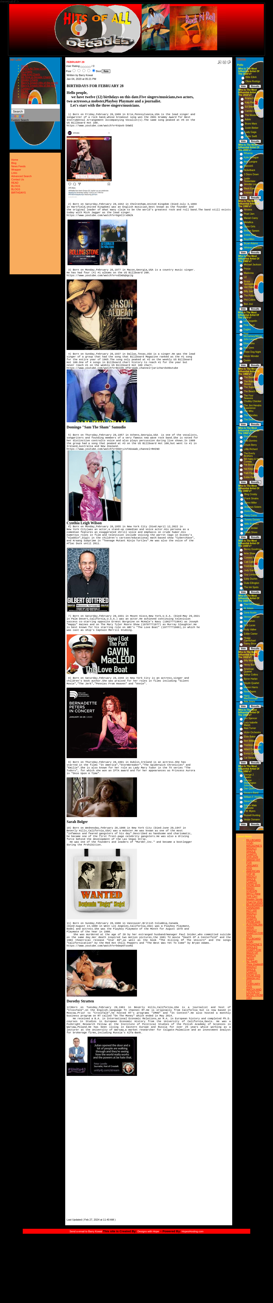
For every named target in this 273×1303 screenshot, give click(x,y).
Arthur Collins (251, 674)
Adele (248, 119)
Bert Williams (251, 741)
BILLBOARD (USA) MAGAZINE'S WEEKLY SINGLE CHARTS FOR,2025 (254, 848)
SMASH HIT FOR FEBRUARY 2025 (253, 982)
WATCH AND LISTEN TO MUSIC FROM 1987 (254, 993)
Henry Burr (249, 664)
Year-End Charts (30, 74)
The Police (249, 295)
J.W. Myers (249, 811)
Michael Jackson (252, 264)
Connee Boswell (252, 557)
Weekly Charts (29, 79)
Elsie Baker (250, 736)
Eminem (248, 192)
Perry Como (250, 515)
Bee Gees (249, 347)
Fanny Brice (250, 643)
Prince (247, 269)
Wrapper (16, 169)
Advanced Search (21, 176)
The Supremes (251, 387)
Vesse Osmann (252, 819)
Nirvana (248, 209)
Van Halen (249, 287)
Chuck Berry (250, 445)
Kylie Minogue (251, 157)
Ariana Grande (252, 98)
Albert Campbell (252, 749)
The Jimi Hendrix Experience (253, 406)
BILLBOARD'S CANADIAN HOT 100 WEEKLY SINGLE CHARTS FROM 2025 (254, 913)
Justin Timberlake (249, 179)
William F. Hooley (253, 797)
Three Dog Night (252, 352)
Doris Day (249, 511)
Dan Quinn (249, 788)
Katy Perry (250, 102)
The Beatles (250, 377)
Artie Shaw (249, 553)
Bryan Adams (251, 243)
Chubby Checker (252, 401)
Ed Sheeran (251, 106)
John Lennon (250, 339)
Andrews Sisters (252, 507)
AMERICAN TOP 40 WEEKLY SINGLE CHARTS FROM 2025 (253, 878)
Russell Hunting (252, 815)
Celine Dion (250, 235)
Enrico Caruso (251, 753)
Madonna (249, 273)
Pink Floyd (249, 325)
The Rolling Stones (250, 382)
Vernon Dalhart (252, 617)
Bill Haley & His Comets (252, 460)
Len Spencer (250, 718)
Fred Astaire (250, 566)
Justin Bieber (251, 128)
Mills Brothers (251, 524)
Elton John (249, 343)
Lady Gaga (250, 132)
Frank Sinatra (251, 498)
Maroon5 (248, 166)
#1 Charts (26, 71)
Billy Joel (248, 291)
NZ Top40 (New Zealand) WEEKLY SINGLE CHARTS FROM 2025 (254, 968)
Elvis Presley (250, 436)
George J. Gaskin (249, 776)
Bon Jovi (248, 304)
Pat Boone (249, 464)
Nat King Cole (251, 469)
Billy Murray (250, 660)
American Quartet (249, 670)
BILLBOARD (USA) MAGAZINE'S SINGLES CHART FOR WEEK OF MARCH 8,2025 (254, 948)
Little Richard (251, 449)
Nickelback (249, 170)
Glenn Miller (250, 502)
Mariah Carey (251, 218)
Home (24, 65)
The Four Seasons (249, 396)
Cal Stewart (250, 757)
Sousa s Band (251, 792)
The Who (249, 411)
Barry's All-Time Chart (33, 68)
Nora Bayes (250, 691)
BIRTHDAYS (28, 96)
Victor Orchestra (252, 732)
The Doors (249, 419)
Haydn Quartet (251, 683)
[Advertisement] (81, 1147)
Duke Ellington (251, 583)
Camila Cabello (253, 111)
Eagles (247, 329)
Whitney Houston (253, 247)
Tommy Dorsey (252, 519)
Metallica (248, 222)
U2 (245, 277)
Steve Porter (250, 801)
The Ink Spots (251, 587)
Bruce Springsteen (250, 282)
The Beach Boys (252, 391)
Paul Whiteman (252, 604)
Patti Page (249, 473)
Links (14, 172)
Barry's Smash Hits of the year (38, 85)
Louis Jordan (251, 528)
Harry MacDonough (251, 697)
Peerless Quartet (253, 745)
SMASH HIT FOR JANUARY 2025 (253, 864)
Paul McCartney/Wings (253, 334)
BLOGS (25, 94)
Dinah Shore (251, 532)
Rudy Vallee (250, 629)
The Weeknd (251, 115)
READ (24, 91)
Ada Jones (249, 701)
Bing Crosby (250, 494)
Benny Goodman (253, 549)
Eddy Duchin (250, 579)
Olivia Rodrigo (253, 81)
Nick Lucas (249, 625)
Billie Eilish (251, 77)
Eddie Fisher (250, 477)
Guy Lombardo (251, 574)
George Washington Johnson (250, 783)
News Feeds (18, 166)
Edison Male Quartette (250, 806)
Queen (247, 360)
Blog (13, 163)
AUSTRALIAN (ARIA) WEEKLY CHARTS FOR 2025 (254, 930)
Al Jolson (249, 608)
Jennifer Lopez (251, 184)
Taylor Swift (251, 136)
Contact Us (27, 88)
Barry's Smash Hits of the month (39, 82)
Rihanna (248, 153)
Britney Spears (251, 230)
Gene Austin (250, 612)
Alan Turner (250, 728)
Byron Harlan (251, 679)
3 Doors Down (251, 174)
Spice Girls (249, 226)
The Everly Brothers (249, 454)
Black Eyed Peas (253, 188)
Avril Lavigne (250, 161)
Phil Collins (249, 300)
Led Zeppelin (250, 321)
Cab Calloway (251, 562)
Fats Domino (250, 440)
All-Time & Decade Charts (36, 77)
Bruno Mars (251, 123)
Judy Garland (251, 570)
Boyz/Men (249, 239)
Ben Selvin (249, 621)
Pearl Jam (249, 214)
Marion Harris (251, 687)
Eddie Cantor (251, 633)
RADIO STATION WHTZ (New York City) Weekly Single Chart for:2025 (254, 895)
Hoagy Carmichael (250, 639)
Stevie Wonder (251, 356)
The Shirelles (251, 415)
